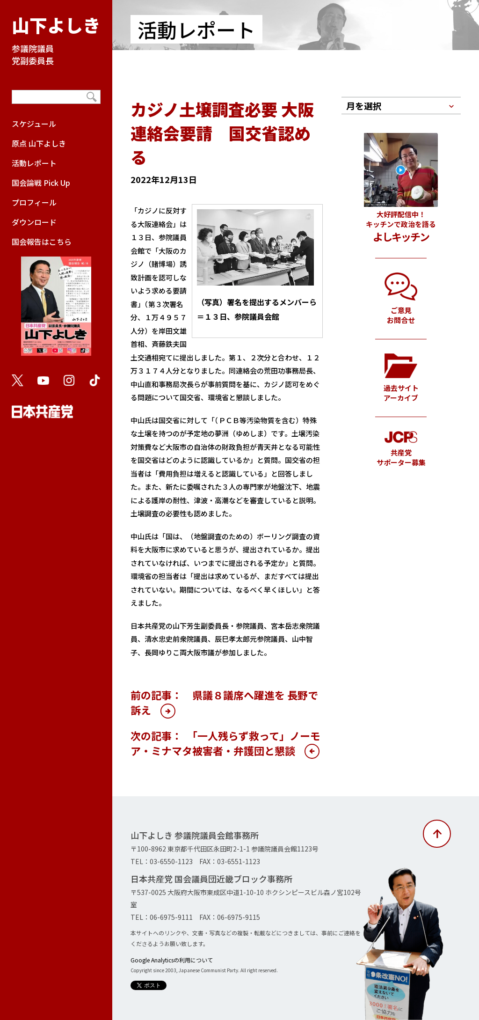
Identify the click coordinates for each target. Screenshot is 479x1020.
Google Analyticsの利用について (172, 960)
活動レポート (34, 163)
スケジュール (34, 123)
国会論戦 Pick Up (41, 182)
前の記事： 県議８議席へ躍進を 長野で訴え (224, 702)
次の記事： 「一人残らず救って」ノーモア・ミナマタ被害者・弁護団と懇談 (225, 743)
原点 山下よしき (39, 143)
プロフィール (34, 202)
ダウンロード (34, 221)
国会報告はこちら (56, 300)
